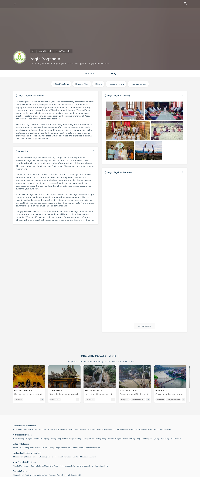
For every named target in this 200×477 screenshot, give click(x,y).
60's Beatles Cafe (20, 448)
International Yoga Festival (44, 475)
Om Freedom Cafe (92, 448)
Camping (45, 438)
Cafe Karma (48, 448)
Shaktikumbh (76, 475)
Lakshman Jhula (111, 429)
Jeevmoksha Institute (39, 466)
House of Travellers (63, 457)
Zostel (75, 457)
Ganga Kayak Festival (22, 475)
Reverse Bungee (114, 438)
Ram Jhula (17, 429)
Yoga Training (63, 475)
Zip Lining (165, 438)
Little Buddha (77, 448)
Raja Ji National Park (162, 429)
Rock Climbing (129, 438)
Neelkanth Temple (126, 429)
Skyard (50, 457)
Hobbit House (31, 457)
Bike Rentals (176, 438)
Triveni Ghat (53, 429)
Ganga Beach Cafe (62, 448)
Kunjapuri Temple (95, 429)
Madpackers (18, 457)
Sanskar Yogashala (85, 466)
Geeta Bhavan (80, 429)
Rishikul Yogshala (67, 466)
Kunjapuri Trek (88, 438)
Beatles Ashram (66, 429)
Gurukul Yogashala (21, 466)
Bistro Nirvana (35, 448)
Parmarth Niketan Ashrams (35, 429)
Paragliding (101, 438)
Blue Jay (42, 457)
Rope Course (142, 438)
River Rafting (18, 438)
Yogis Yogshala (101, 466)
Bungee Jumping (33, 438)
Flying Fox (55, 438)
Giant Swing (66, 438)
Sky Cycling (154, 438)
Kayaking (77, 438)
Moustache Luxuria (88, 457)
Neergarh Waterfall (144, 429)
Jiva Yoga (54, 466)
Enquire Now (82, 84)
